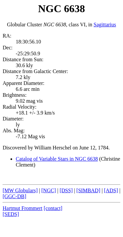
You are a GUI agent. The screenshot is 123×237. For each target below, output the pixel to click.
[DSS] (66, 190)
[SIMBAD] (88, 190)
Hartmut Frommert (22, 208)
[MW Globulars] (20, 190)
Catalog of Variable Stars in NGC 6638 (57, 159)
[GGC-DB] (14, 196)
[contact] (53, 208)
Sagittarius (104, 24)
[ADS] (111, 190)
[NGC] (48, 190)
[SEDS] (11, 214)
